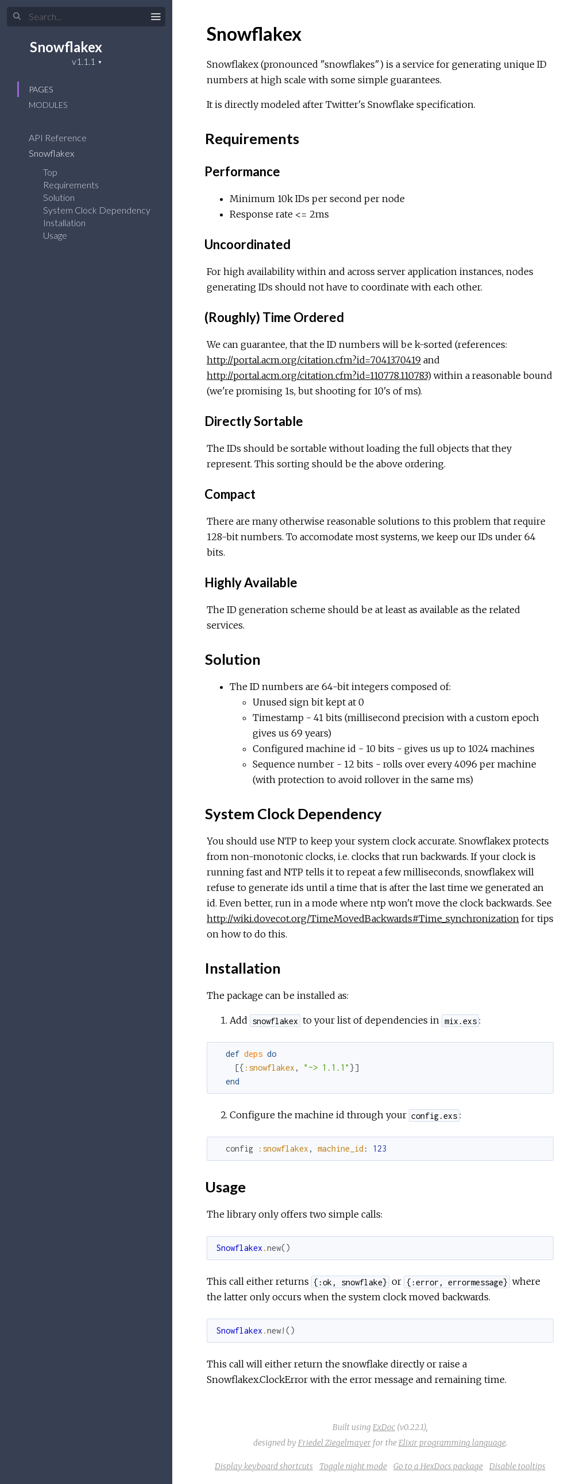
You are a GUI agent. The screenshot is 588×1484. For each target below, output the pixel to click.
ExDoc (384, 1427)
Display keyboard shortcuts (264, 1466)
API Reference (65, 137)
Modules (48, 105)
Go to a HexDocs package (438, 1466)
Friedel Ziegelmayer (334, 1442)
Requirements (71, 184)
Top (50, 171)
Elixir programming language (452, 1442)
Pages (41, 89)
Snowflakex (66, 46)
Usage (55, 235)
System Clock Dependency (96, 209)
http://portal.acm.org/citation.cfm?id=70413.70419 (314, 360)
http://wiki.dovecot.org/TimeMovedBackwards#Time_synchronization (363, 918)
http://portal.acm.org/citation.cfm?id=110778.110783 (317, 375)
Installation (64, 222)
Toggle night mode (353, 1466)
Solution (59, 197)
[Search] (86, 16)
